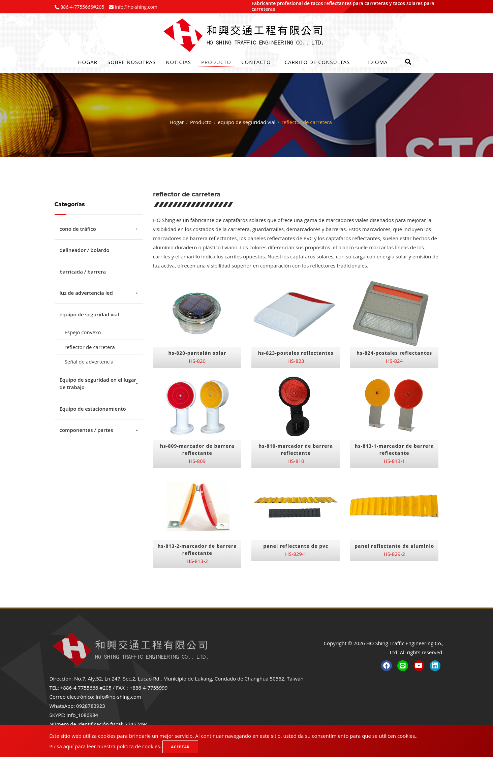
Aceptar (180, 746)
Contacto (256, 62)
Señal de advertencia (89, 361)
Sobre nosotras (131, 62)
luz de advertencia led (86, 292)
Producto (216, 62)
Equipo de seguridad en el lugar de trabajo (98, 383)
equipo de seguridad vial (246, 120)
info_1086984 (82, 715)
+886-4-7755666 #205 (86, 687)
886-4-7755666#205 (81, 7)
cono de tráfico (78, 228)
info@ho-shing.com (118, 696)
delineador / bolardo (85, 250)
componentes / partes (86, 430)
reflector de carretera (90, 347)
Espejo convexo (83, 332)
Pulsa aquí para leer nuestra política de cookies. (105, 746)
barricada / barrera (83, 271)
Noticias (178, 62)
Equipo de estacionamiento (93, 408)
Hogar (87, 62)
